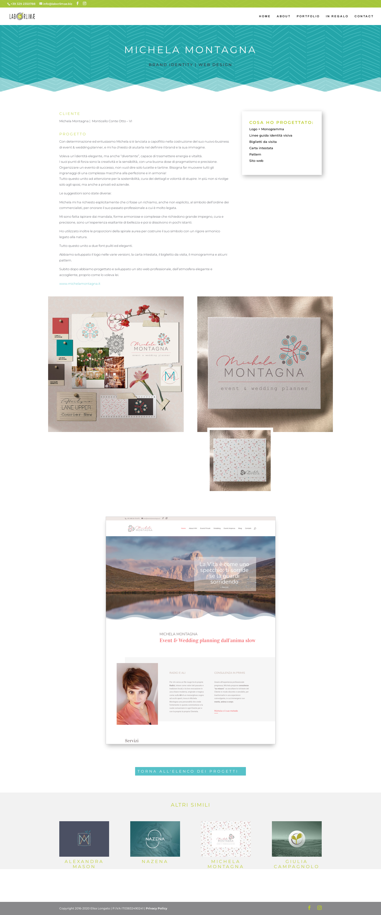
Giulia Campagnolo (297, 864)
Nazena (155, 861)
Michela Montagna (226, 864)
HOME (265, 16)
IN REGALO (337, 16)
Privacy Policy (156, 908)
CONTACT (364, 16)
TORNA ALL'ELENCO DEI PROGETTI (188, 771)
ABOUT (284, 16)
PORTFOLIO (308, 16)
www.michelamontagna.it (79, 283)
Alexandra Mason (84, 864)
